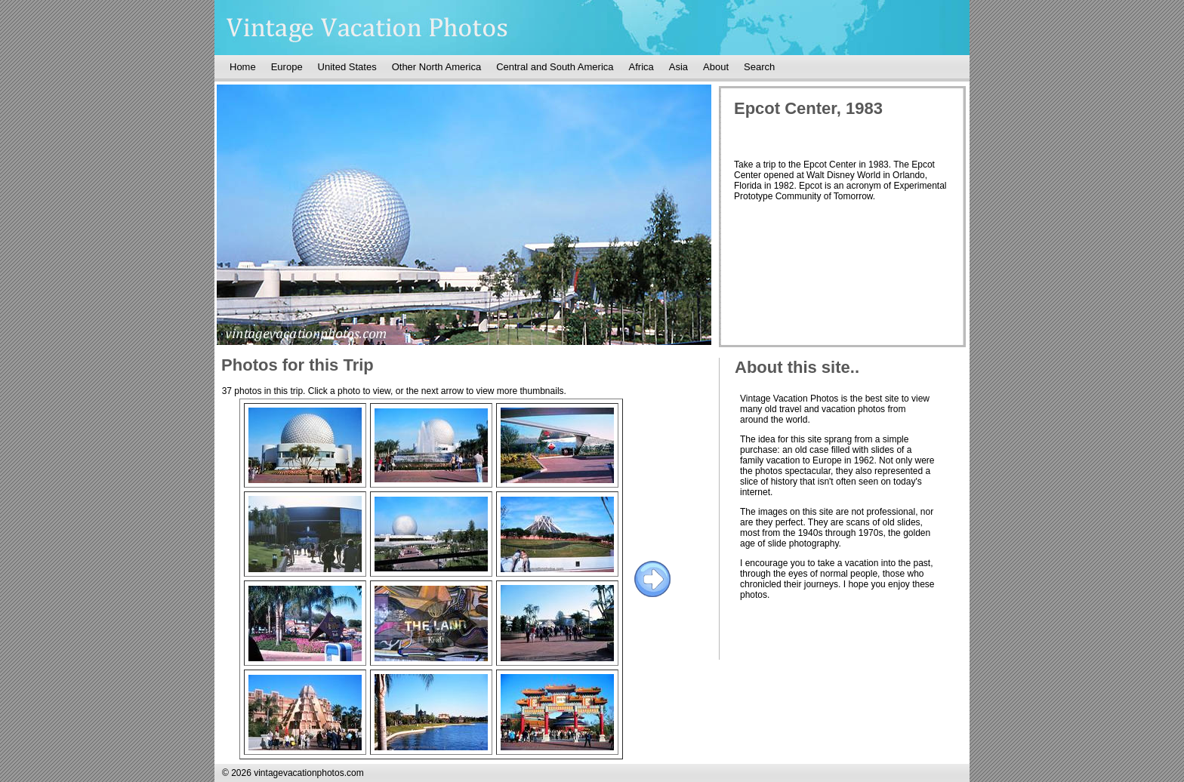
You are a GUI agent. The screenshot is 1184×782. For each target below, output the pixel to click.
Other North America (437, 66)
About (716, 66)
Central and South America (554, 66)
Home (243, 66)
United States (347, 66)
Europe (287, 66)
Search (759, 66)
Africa (641, 66)
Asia (678, 66)
